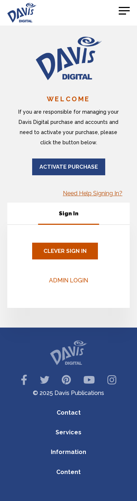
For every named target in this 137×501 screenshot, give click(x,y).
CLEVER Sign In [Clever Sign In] (65, 251)
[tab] (68, 213)
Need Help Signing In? (92, 193)
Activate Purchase (68, 167)
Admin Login (68, 280)
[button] (124, 11)
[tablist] (68, 214)
